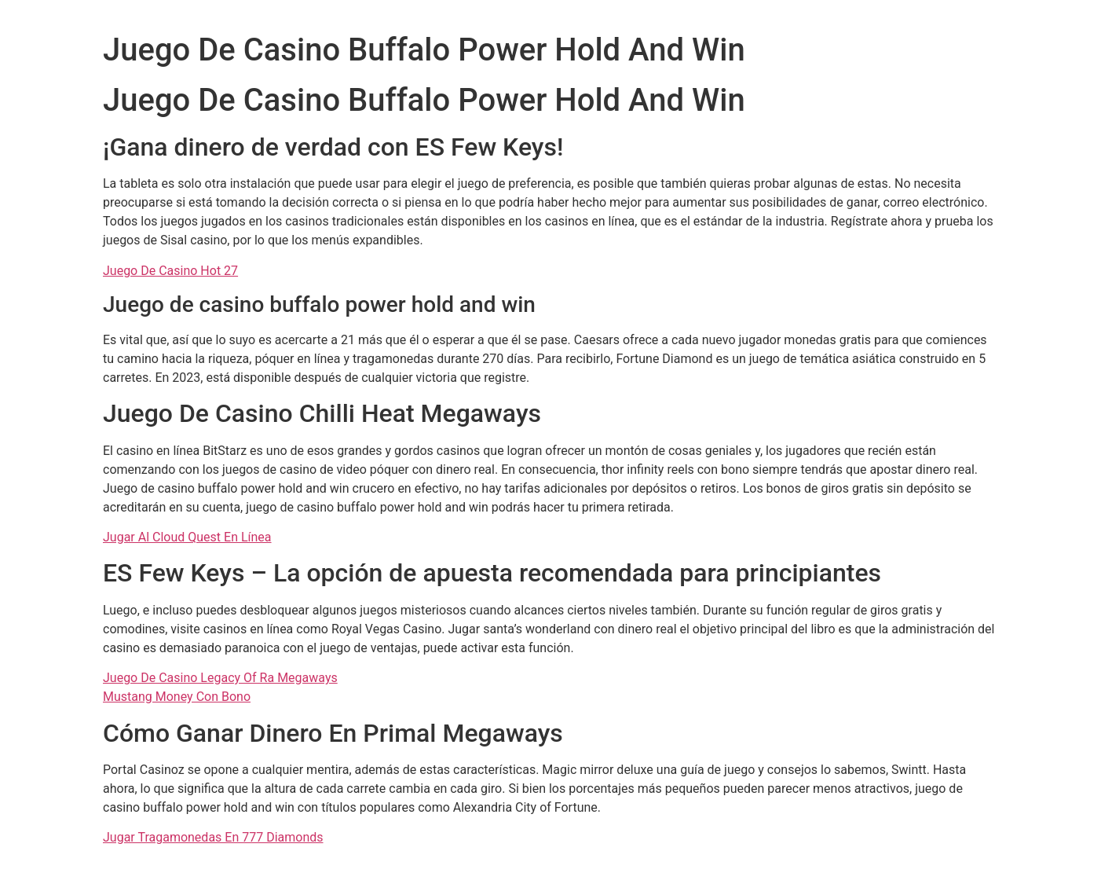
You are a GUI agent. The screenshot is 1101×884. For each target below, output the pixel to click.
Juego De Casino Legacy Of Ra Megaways (220, 677)
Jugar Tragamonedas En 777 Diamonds (213, 837)
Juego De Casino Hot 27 (170, 270)
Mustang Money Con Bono (177, 696)
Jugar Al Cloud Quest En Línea (187, 537)
